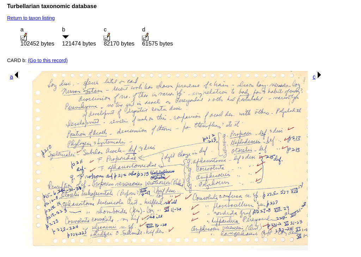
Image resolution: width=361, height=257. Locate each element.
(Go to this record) (48, 60)
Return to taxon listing (31, 18)
